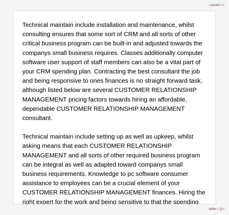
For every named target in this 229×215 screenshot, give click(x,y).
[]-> (222, 209)
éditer (213, 209)
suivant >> (217, 5)
